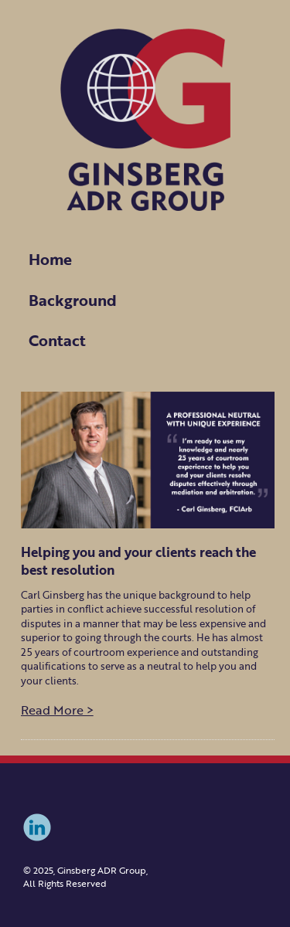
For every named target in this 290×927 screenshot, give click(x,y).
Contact (57, 339)
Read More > (57, 710)
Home (50, 258)
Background (73, 299)
